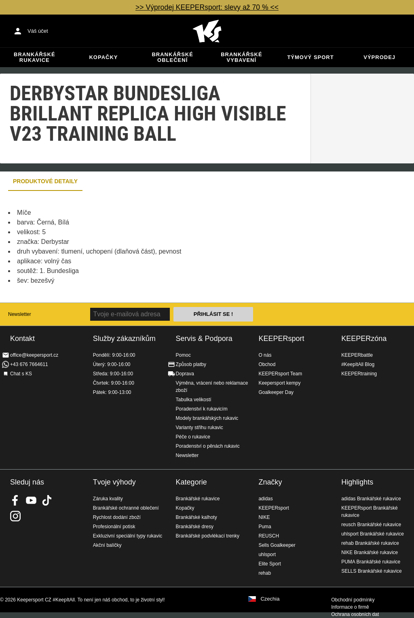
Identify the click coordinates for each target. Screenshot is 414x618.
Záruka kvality (108, 499)
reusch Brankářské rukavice (371, 524)
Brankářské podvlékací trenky (207, 536)
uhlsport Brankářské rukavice (372, 534)
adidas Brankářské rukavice (371, 499)
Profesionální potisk (114, 526)
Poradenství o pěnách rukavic (208, 446)
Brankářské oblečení (172, 57)
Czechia (269, 599)
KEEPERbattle (357, 355)
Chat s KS (21, 374)
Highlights (357, 482)
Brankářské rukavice (34, 57)
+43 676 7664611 (29, 364)
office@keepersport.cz (34, 355)
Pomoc (183, 355)
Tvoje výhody (114, 482)
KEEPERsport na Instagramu (15, 516)
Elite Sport (269, 564)
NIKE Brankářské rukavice (369, 552)
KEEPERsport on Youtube (31, 500)
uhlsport (267, 554)
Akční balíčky (107, 545)
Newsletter (19, 314)
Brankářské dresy (194, 526)
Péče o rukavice (193, 437)
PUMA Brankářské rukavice (370, 562)
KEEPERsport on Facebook (15, 500)
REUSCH (268, 536)
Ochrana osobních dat (355, 614)
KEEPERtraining (359, 374)
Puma (264, 526)
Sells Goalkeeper (276, 545)
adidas (265, 499)
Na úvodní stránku (207, 31)
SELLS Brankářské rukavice (371, 571)
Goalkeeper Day (276, 392)
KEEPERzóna (364, 338)
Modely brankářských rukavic (207, 418)
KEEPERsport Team (280, 374)
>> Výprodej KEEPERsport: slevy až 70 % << (207, 7)
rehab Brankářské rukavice (370, 543)
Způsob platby (191, 364)
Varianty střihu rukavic (199, 427)
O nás (264, 355)
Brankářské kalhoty (196, 517)
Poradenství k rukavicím (202, 409)
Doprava (185, 374)
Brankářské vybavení (241, 57)
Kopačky (103, 57)
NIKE (264, 517)
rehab (264, 573)
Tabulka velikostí (193, 399)
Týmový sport (310, 57)
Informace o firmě (350, 607)
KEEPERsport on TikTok (47, 500)
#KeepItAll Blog (357, 364)
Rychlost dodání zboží (117, 517)
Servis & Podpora (204, 338)
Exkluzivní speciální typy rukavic (127, 536)
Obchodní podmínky (352, 600)
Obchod (266, 364)
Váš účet (37, 31)
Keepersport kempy (279, 383)
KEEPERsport (281, 338)
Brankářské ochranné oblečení (126, 508)
